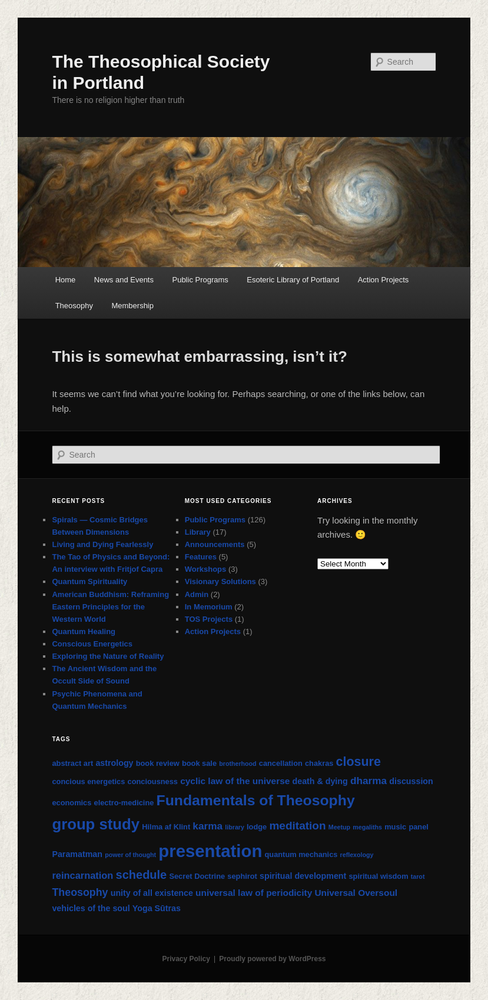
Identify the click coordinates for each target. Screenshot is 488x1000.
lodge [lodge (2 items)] (257, 826)
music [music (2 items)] (395, 826)
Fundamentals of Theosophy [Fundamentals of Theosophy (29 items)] (256, 800)
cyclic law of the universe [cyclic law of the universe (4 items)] (235, 781)
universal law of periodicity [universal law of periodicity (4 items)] (253, 893)
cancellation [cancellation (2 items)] (281, 763)
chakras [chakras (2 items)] (319, 763)
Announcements (215, 544)
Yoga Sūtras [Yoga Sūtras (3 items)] (156, 908)
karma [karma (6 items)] (207, 826)
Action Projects (383, 279)
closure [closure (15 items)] (358, 762)
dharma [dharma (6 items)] (368, 780)
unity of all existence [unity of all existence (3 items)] (152, 893)
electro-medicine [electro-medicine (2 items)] (124, 802)
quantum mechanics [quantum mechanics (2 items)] (301, 854)
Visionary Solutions (220, 581)
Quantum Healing (83, 631)
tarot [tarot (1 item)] (418, 876)
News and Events (124, 279)
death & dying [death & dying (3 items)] (320, 781)
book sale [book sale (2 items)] (199, 763)
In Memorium (209, 606)
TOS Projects (209, 619)
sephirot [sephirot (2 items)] (242, 876)
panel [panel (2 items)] (418, 826)
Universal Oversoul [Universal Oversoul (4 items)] (355, 893)
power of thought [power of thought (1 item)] (130, 854)
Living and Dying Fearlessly (102, 544)
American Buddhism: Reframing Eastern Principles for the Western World (110, 607)
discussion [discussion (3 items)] (411, 781)
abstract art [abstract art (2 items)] (72, 763)
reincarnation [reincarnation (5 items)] (82, 875)
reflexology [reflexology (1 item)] (357, 854)
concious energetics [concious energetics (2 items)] (88, 781)
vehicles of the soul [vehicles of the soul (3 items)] (91, 908)
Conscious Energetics (92, 643)
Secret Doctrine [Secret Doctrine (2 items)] (197, 876)
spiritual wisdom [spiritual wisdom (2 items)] (378, 876)
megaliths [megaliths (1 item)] (367, 827)
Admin (196, 594)
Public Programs (200, 279)
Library (198, 532)
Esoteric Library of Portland (293, 279)
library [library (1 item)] (234, 827)
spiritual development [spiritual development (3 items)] (303, 876)
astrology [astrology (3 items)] (114, 763)
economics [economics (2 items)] (71, 802)
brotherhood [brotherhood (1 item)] (237, 763)
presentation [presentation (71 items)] (210, 851)
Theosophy (74, 305)
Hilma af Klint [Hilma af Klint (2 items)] (166, 826)
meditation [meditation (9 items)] (297, 825)
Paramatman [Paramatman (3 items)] (77, 854)
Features (201, 556)
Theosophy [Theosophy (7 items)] (80, 892)
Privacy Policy (186, 959)
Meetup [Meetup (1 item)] (339, 827)
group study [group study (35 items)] (96, 824)
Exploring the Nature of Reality (108, 656)
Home (65, 279)
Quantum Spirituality (89, 581)
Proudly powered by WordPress (272, 959)
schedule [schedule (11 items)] (141, 874)
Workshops (206, 569)
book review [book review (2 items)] (158, 763)
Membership (132, 305)
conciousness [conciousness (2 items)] (153, 781)
